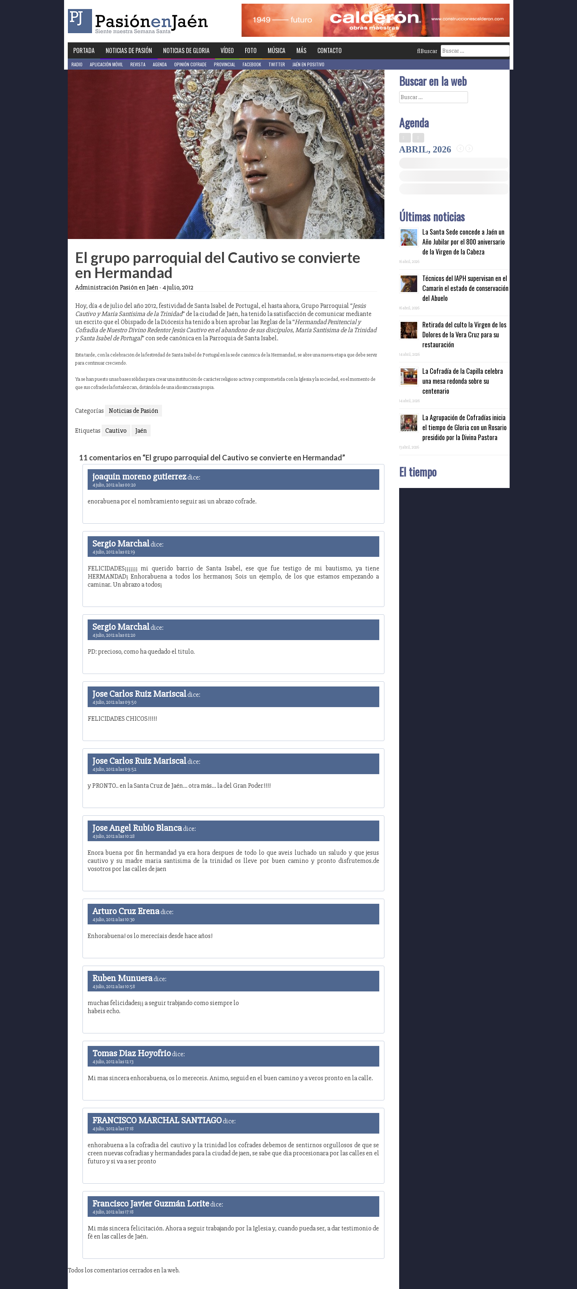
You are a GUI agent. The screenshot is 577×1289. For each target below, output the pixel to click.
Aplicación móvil (106, 64)
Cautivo (116, 430)
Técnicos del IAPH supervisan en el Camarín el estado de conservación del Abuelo (465, 288)
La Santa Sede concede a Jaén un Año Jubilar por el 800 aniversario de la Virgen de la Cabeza (463, 241)
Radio (76, 64)
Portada (84, 50)
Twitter (276, 64)
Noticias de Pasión (129, 50)
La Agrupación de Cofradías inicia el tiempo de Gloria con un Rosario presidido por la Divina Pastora (464, 427)
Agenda (160, 64)
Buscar (427, 51)
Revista (137, 64)
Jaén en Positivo (308, 64)
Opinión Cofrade (190, 64)
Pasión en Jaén (140, 21)
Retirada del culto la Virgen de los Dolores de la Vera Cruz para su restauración (464, 334)
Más (301, 50)
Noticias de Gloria (186, 50)
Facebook (252, 64)
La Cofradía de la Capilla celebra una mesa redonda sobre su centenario (462, 381)
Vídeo (227, 50)
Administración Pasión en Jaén (116, 287)
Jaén (141, 430)
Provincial (224, 64)
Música (276, 50)
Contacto (329, 50)
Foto (251, 50)
